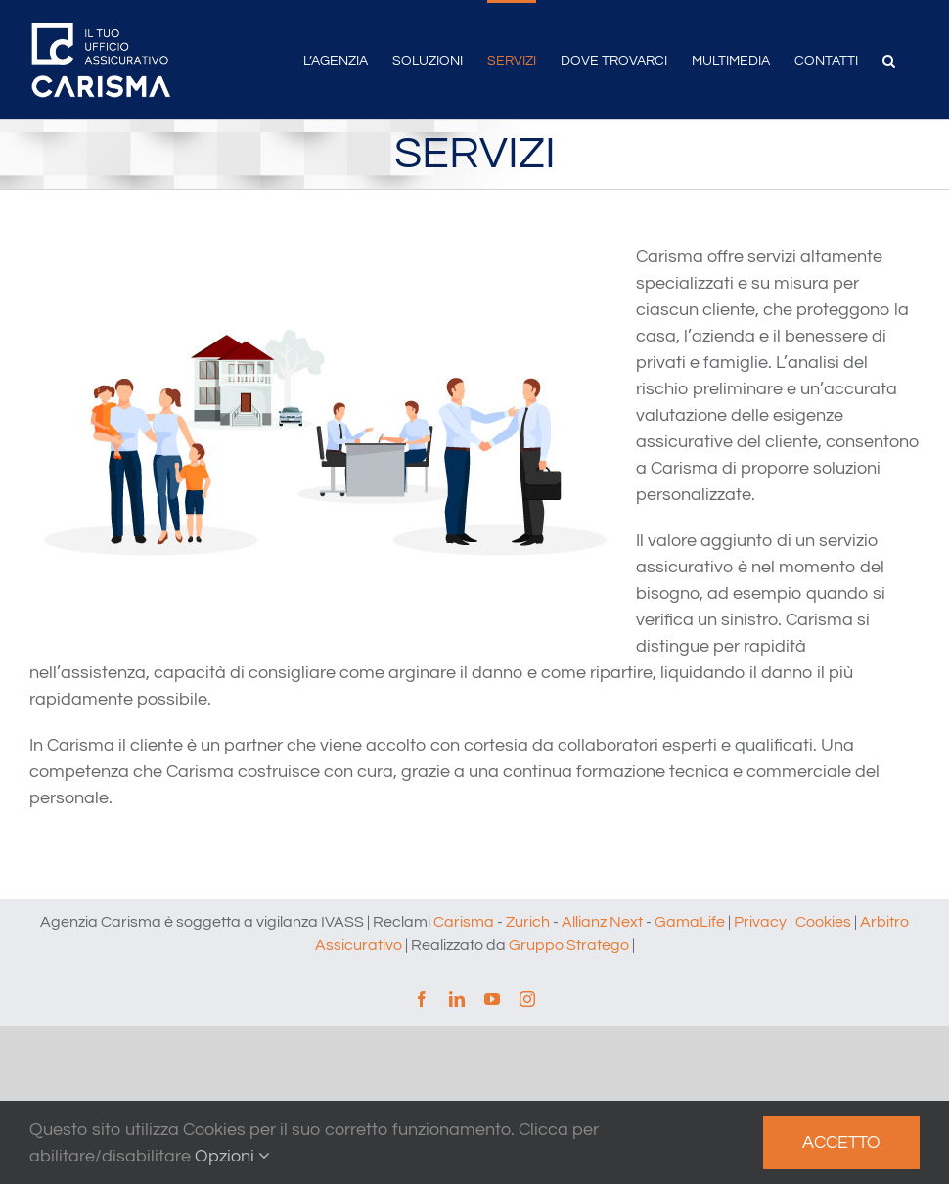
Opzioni (232, 1156)
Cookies (823, 922)
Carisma (463, 922)
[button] (888, 59)
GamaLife (690, 922)
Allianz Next (602, 922)
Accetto (841, 1142)
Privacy (760, 922)
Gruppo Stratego (569, 945)
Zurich (528, 922)
